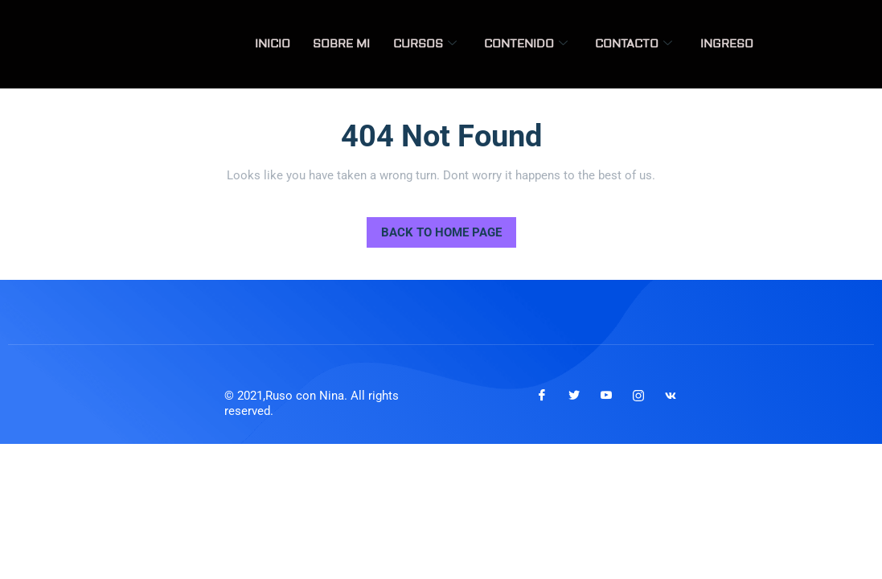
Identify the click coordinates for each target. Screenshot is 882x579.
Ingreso (727, 44)
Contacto (636, 44)
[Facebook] (542, 396)
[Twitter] (574, 396)
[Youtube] (606, 396)
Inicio (283, 44)
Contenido (530, 44)
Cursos (431, 44)
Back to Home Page (434, 228)
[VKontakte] (670, 396)
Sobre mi (350, 44)
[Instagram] (638, 396)
